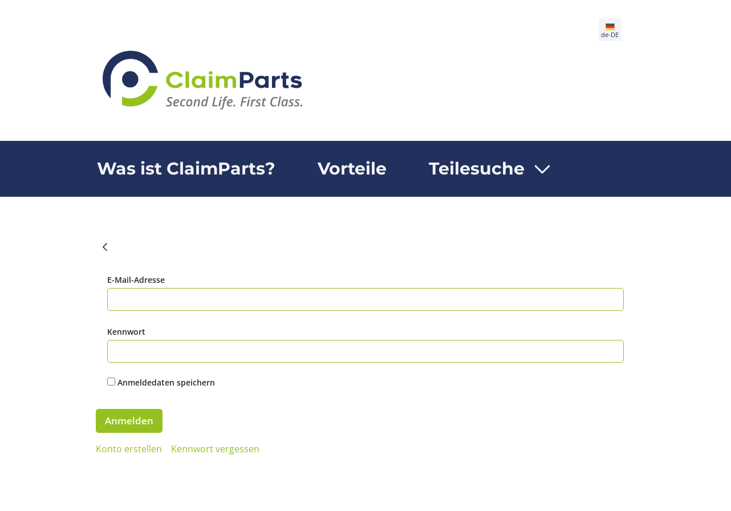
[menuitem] (186, 169)
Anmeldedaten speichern (161, 382)
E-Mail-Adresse (136, 279)
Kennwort (126, 331)
